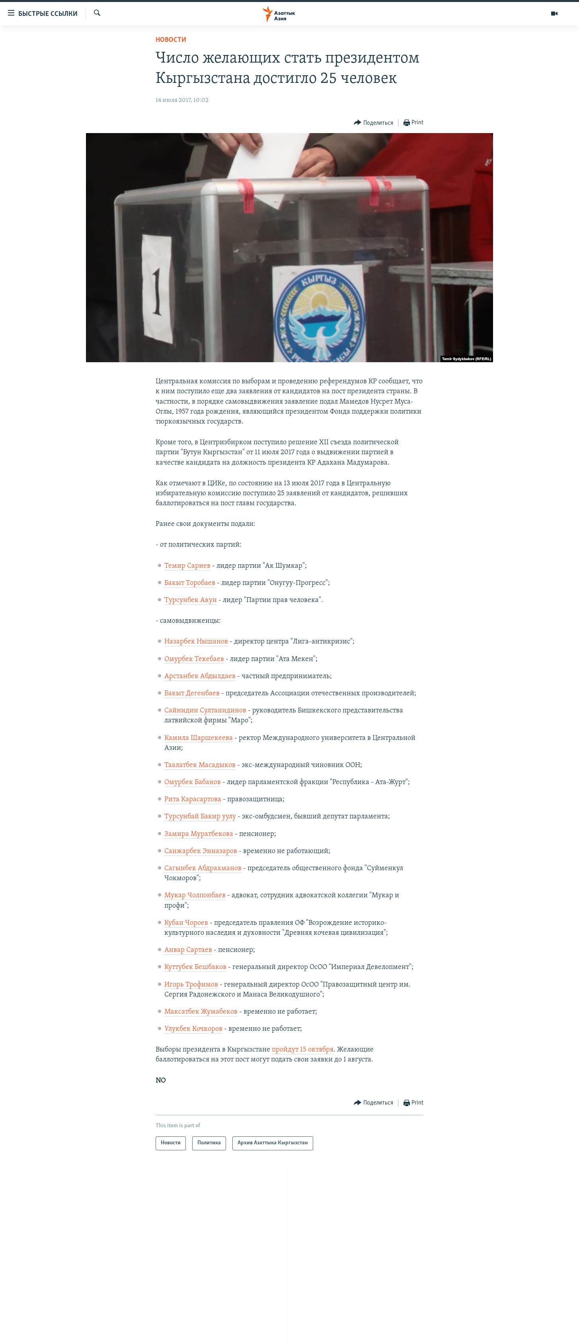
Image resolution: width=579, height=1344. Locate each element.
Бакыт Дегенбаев (192, 693)
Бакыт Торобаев (189, 583)
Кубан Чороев (186, 923)
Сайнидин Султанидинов (205, 710)
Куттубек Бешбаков (195, 967)
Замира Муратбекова (198, 834)
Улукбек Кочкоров (193, 1029)
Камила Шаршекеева (198, 738)
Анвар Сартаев (188, 950)
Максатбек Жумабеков (201, 1012)
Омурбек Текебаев (194, 659)
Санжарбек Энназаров (200, 851)
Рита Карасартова (192, 799)
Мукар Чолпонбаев (195, 895)
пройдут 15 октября (302, 1050)
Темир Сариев (187, 566)
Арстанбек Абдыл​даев (200, 676)
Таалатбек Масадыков (200, 765)
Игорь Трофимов (191, 985)
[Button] (373, 123)
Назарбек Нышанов (196, 642)
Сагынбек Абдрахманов (203, 868)
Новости (171, 40)
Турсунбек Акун (190, 600)
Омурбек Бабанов (192, 782)
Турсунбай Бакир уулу (200, 816)
